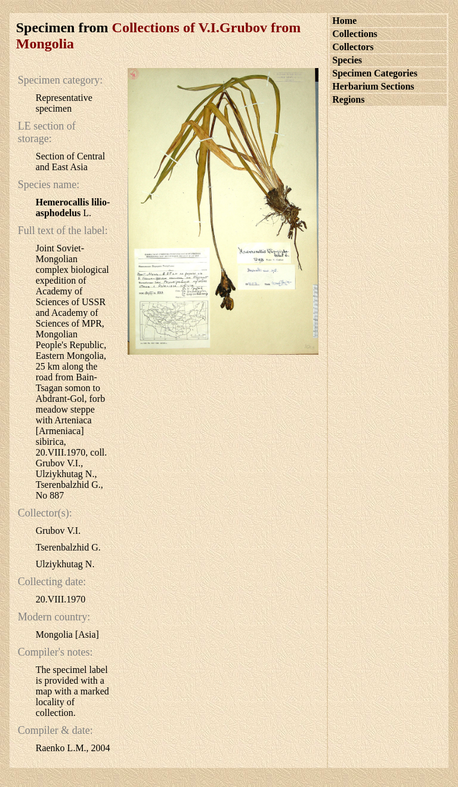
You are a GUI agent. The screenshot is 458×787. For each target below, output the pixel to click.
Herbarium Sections (373, 86)
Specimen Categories (374, 73)
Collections (354, 34)
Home (344, 21)
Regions (348, 99)
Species (347, 60)
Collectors (352, 47)
